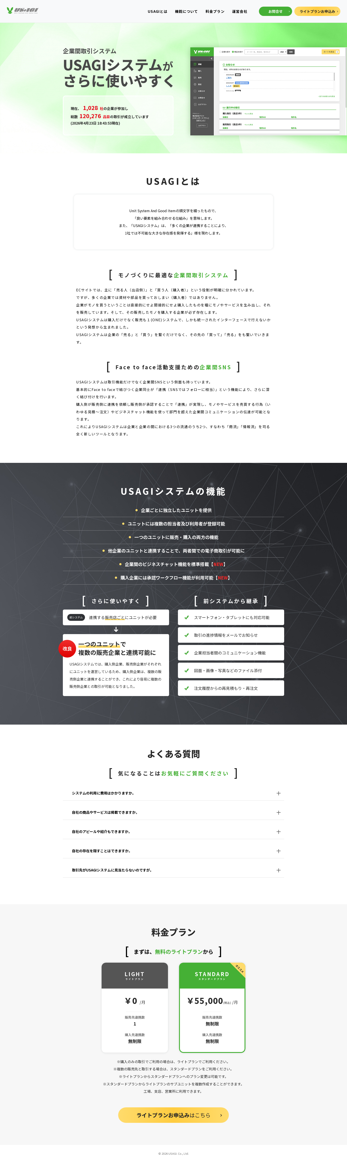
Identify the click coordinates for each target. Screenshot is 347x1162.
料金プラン (215, 11)
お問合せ (275, 11)
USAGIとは (158, 11)
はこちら (173, 1115)
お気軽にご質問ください (195, 773)
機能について (186, 11)
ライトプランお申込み (317, 11)
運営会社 (239, 11)
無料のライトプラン (179, 951)
